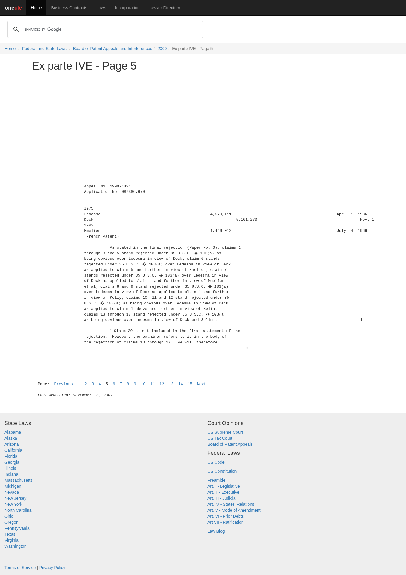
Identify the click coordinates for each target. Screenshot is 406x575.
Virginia (11, 540)
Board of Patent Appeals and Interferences (112, 48)
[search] (104, 29)
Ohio (8, 516)
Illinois (10, 468)
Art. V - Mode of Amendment (234, 510)
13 (171, 384)
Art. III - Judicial (221, 498)
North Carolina (17, 510)
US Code (216, 462)
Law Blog (216, 531)
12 (162, 384)
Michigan (12, 486)
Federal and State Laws (44, 48)
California (13, 450)
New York (13, 504)
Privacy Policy (52, 567)
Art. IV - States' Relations (230, 504)
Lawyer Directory (164, 7)
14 (180, 384)
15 (190, 384)
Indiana (11, 474)
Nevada (11, 492)
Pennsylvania (16, 528)
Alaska (10, 438)
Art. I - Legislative (223, 486)
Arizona (11, 444)
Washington (15, 546)
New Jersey (15, 498)
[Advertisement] (203, 118)
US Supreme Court (225, 432)
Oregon (11, 522)
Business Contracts (69, 7)
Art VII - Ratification (225, 522)
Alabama (12, 432)
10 (143, 384)
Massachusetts (18, 480)
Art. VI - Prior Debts (225, 516)
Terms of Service (20, 567)
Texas (10, 534)
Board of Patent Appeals (230, 444)
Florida (10, 456)
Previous (63, 384)
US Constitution (222, 471)
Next (201, 384)
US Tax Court (219, 438)
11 (152, 384)
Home (36, 7)
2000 (162, 48)
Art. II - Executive (223, 492)
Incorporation (127, 7)
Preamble (216, 480)
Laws (101, 7)
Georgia (11, 462)
